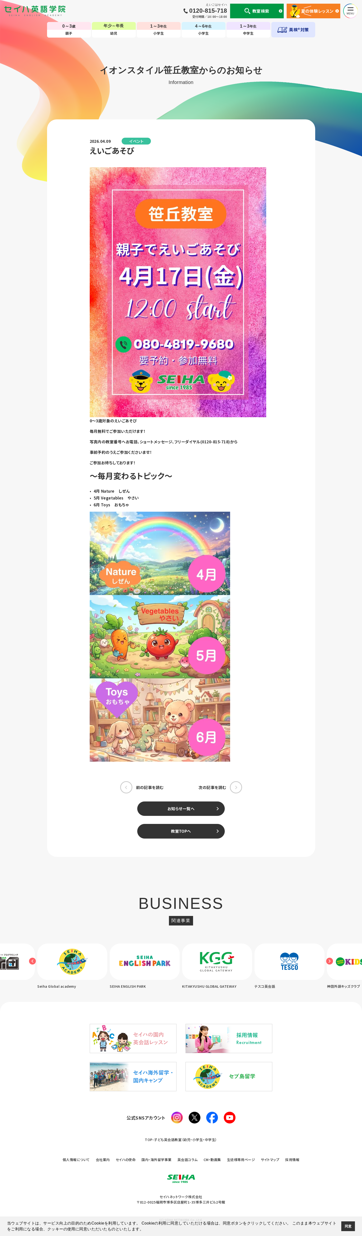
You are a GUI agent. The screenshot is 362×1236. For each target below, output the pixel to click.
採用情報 (292, 1159)
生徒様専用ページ (241, 1159)
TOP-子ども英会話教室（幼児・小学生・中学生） (181, 1139)
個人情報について (76, 1159)
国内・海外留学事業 (156, 1159)
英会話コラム (187, 1159)
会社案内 (103, 1159)
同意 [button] (348, 1226)
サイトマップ (270, 1159)
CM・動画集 (212, 1159)
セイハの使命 (126, 1159)
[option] (145, 967)
